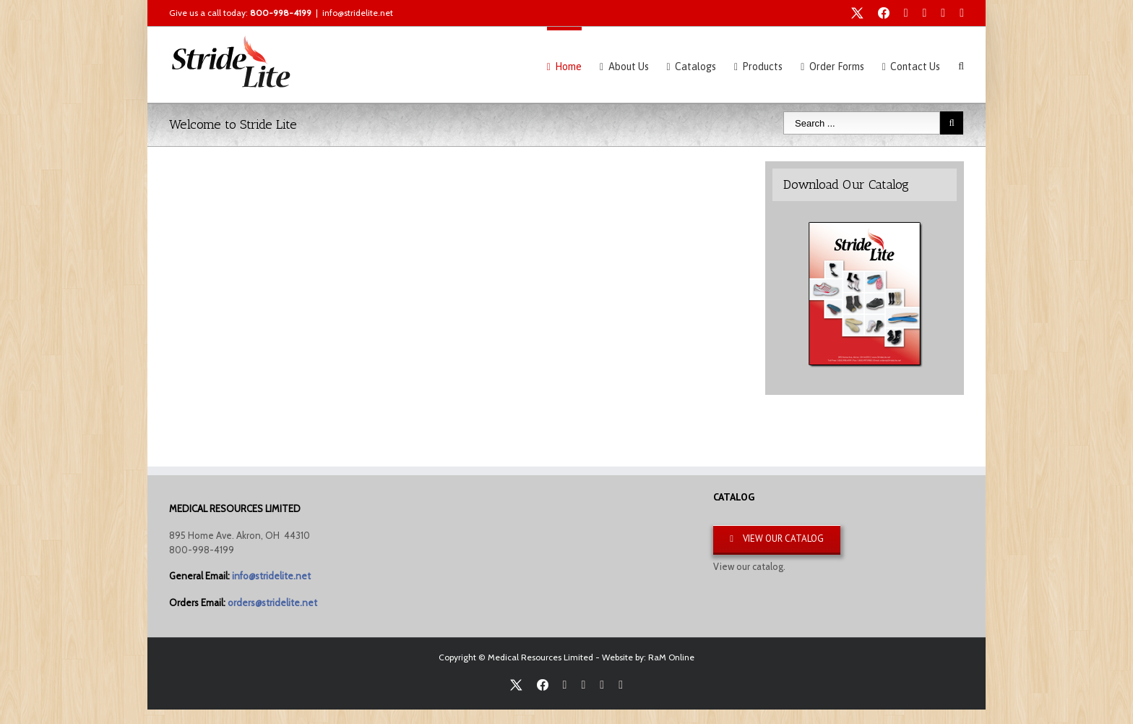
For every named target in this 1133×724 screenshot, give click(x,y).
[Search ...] (861, 123)
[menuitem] (573, 65)
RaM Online (671, 657)
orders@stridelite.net (272, 602)
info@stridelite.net (357, 12)
